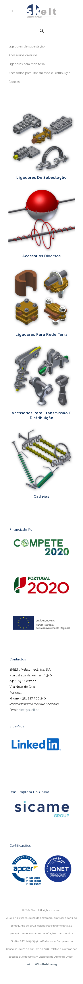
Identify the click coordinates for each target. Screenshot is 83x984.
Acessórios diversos (22, 55)
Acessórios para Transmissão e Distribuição (39, 73)
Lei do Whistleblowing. (41, 964)
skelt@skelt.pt (29, 710)
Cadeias (14, 82)
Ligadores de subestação (26, 46)
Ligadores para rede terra (26, 64)
